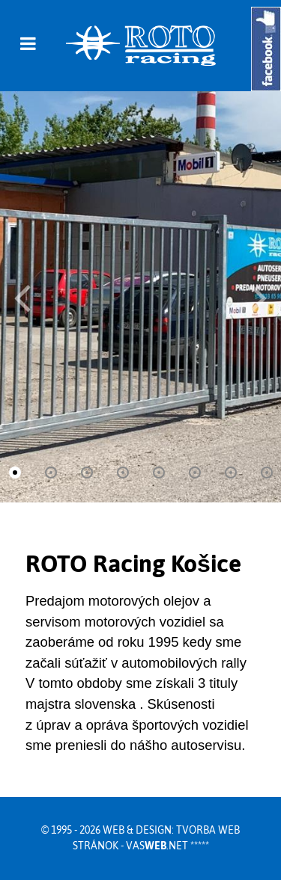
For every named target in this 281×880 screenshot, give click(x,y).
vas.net (157, 846)
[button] (259, 296)
